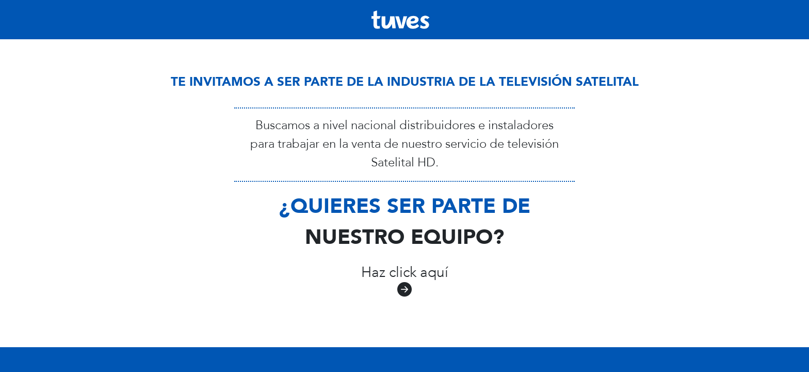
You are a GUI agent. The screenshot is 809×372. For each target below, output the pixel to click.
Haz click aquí (404, 282)
